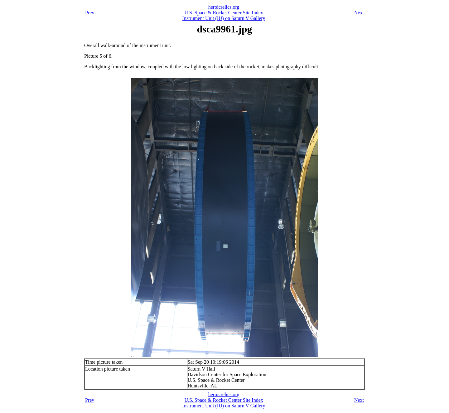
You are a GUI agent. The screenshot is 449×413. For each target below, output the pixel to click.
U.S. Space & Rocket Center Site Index (223, 12)
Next (359, 12)
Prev (89, 12)
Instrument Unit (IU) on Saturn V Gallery (223, 18)
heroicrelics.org (223, 7)
